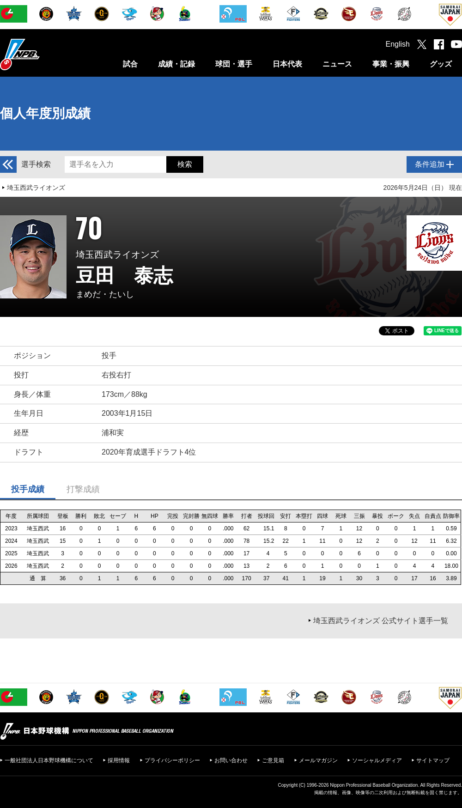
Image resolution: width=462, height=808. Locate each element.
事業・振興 (390, 64)
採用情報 (119, 760)
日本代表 (287, 64)
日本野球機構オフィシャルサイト (43, 54)
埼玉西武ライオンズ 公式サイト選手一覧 (380, 621)
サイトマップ (433, 760)
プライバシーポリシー (172, 760)
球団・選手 (233, 64)
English (398, 44)
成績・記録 (176, 64)
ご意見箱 (273, 760)
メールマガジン (318, 760)
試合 (130, 64)
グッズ (441, 64)
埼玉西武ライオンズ (36, 187)
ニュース (337, 64)
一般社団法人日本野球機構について (49, 760)
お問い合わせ (231, 760)
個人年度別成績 (45, 113)
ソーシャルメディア (377, 760)
